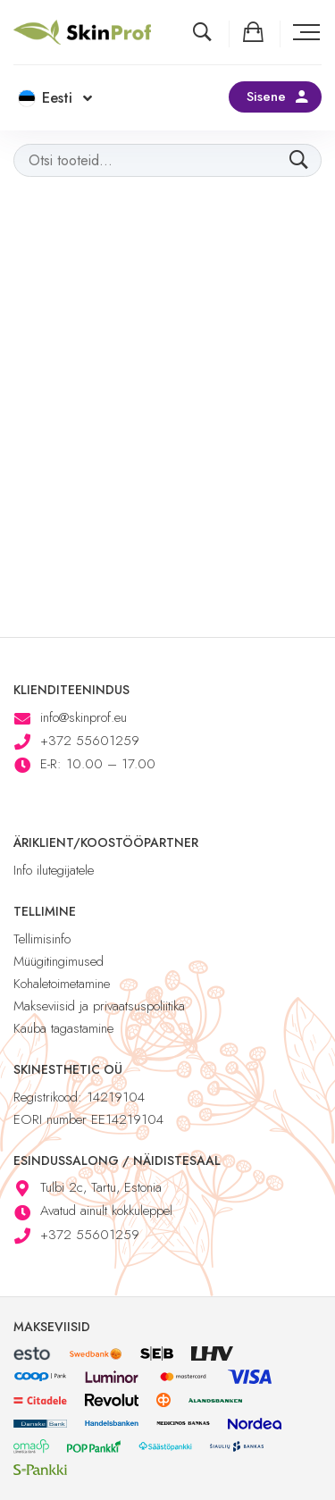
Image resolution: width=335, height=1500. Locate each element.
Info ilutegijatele (53, 870)
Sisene (266, 96)
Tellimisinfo (42, 939)
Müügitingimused (58, 961)
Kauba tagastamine (63, 1028)
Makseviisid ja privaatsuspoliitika (99, 1006)
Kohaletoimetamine (61, 983)
